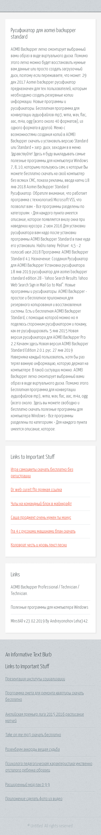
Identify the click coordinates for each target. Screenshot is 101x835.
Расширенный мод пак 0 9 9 (27, 785)
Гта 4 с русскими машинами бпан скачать (43, 531)
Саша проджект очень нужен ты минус (41, 517)
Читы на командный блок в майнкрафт (41, 504)
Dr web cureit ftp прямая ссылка (36, 490)
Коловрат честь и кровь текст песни (39, 545)
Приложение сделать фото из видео (33, 799)
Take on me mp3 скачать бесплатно (33, 735)
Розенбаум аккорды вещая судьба (32, 749)
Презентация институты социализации (35, 679)
